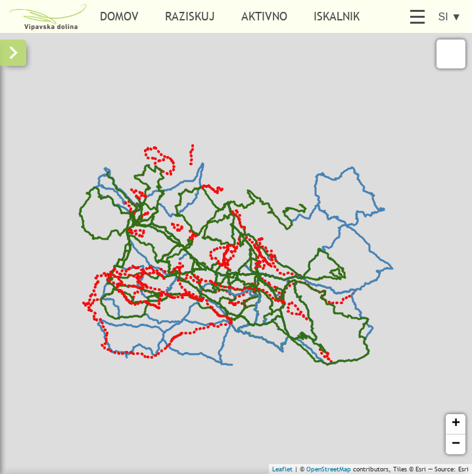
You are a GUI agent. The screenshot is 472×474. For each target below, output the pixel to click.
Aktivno (264, 16)
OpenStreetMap (328, 469)
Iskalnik (337, 16)
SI (449, 16)
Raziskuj (190, 16)
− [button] (456, 444)
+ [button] (456, 424)
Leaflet (282, 469)
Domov (119, 16)
